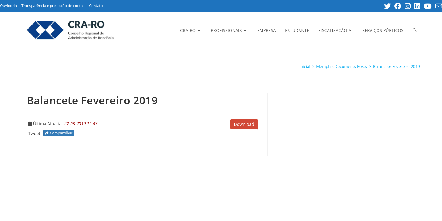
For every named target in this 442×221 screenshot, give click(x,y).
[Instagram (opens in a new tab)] (408, 6)
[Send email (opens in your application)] (437, 6)
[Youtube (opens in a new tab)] (427, 6)
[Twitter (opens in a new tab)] (387, 6)
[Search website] (414, 30)
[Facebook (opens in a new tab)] (398, 6)
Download (244, 124)
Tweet (34, 133)
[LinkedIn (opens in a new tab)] (417, 6)
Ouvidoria (8, 5)
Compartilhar (58, 133)
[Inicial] (305, 66)
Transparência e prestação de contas (52, 5)
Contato (96, 5)
